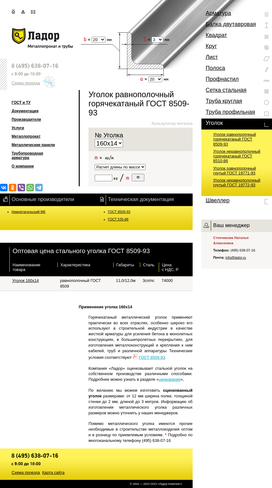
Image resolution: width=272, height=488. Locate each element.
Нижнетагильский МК (28, 212)
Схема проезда (26, 83)
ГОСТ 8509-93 (119, 212)
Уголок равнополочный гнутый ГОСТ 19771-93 (234, 170)
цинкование (170, 379)
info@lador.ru (236, 257)
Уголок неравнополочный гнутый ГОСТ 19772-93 (236, 182)
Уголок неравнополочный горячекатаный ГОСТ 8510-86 (236, 156)
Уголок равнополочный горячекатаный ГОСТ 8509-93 (234, 139)
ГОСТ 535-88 (118, 219)
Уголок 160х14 (25, 280)
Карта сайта (53, 472)
